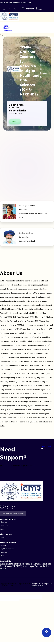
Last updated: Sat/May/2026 (13, 514)
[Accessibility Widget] (46, 632)
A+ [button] (15, 9)
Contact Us (4, 526)
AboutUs (6, 28)
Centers (2, 537)
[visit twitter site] (7, 507)
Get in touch (46, 448)
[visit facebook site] (2, 507)
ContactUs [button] (7, 31)
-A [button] (4, 9)
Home (5, 26)
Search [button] (14, 121)
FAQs (2, 556)
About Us (3, 522)
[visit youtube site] (13, 507)
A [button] (9, 9)
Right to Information (7, 549)
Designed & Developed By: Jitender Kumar (41, 585)
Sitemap (3, 545)
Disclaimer (4, 552)
